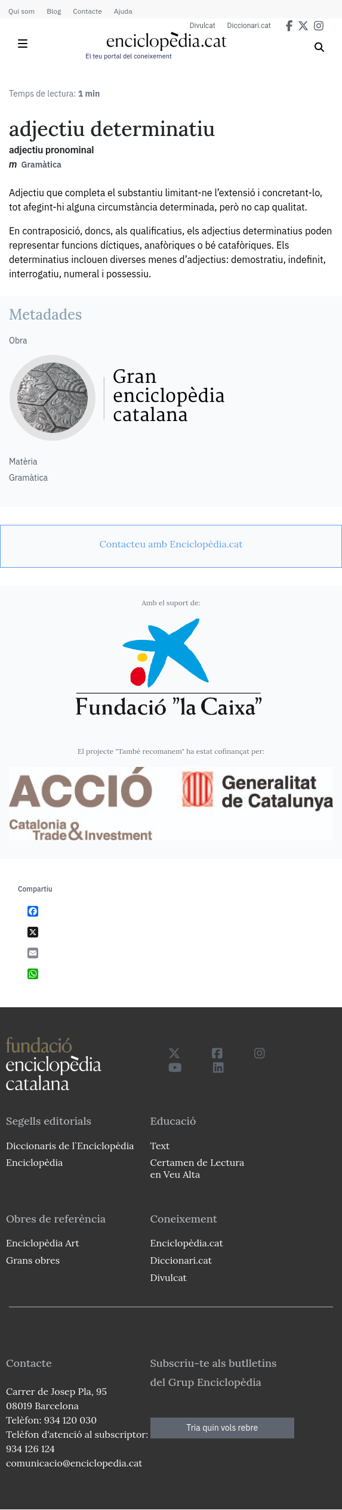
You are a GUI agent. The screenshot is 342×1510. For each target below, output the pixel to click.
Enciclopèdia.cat (186, 1243)
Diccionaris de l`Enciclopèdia (70, 1146)
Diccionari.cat (249, 25)
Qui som (21, 11)
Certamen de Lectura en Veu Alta (197, 1168)
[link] (171, 543)
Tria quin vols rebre (222, 1427)
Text (160, 1146)
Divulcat (202, 25)
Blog (54, 11)
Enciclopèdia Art (42, 1243)
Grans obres (33, 1260)
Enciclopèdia (34, 1162)
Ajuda (123, 11)
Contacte (87, 11)
